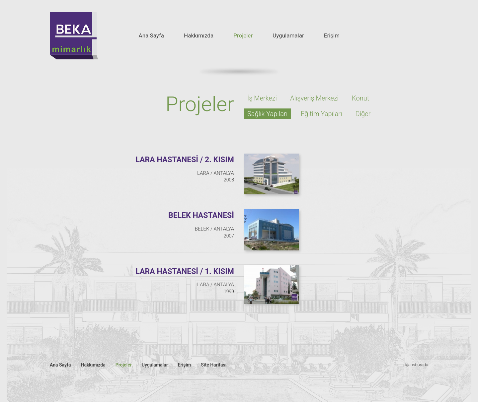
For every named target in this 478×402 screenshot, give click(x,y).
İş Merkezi (262, 98)
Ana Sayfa (151, 35)
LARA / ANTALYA (215, 173)
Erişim (332, 35)
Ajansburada (416, 364)
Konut (360, 98)
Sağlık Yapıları (267, 114)
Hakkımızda (198, 35)
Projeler (243, 35)
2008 (229, 179)
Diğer (362, 114)
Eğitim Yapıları (321, 114)
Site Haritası (213, 365)
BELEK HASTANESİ (201, 215)
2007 (229, 235)
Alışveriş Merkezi (314, 98)
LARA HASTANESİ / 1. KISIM (184, 271)
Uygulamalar (288, 35)
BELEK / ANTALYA (214, 229)
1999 (229, 291)
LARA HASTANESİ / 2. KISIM (184, 159)
